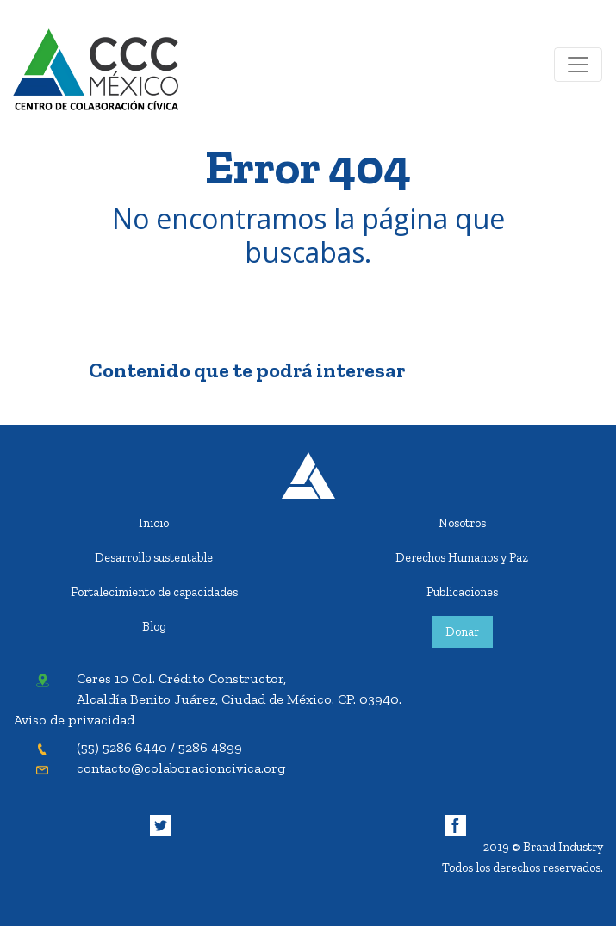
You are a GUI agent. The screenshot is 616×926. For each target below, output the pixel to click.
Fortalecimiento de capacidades (154, 592)
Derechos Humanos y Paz (461, 557)
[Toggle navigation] (578, 64)
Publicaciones (462, 592)
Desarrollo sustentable (154, 557)
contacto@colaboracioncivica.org (181, 768)
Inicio (154, 523)
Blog (154, 626)
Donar (462, 631)
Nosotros (462, 523)
